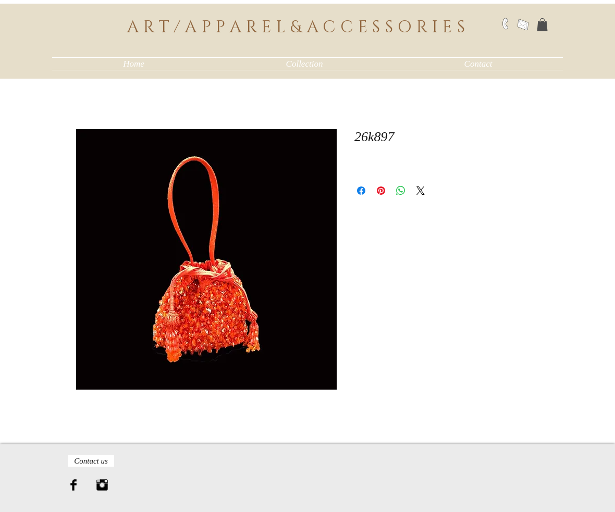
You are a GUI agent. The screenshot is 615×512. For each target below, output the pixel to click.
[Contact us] (91, 461)
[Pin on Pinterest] (381, 190)
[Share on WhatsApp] (401, 190)
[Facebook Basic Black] (73, 485)
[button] (542, 24)
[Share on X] (420, 190)
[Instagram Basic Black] (102, 485)
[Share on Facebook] (361, 190)
